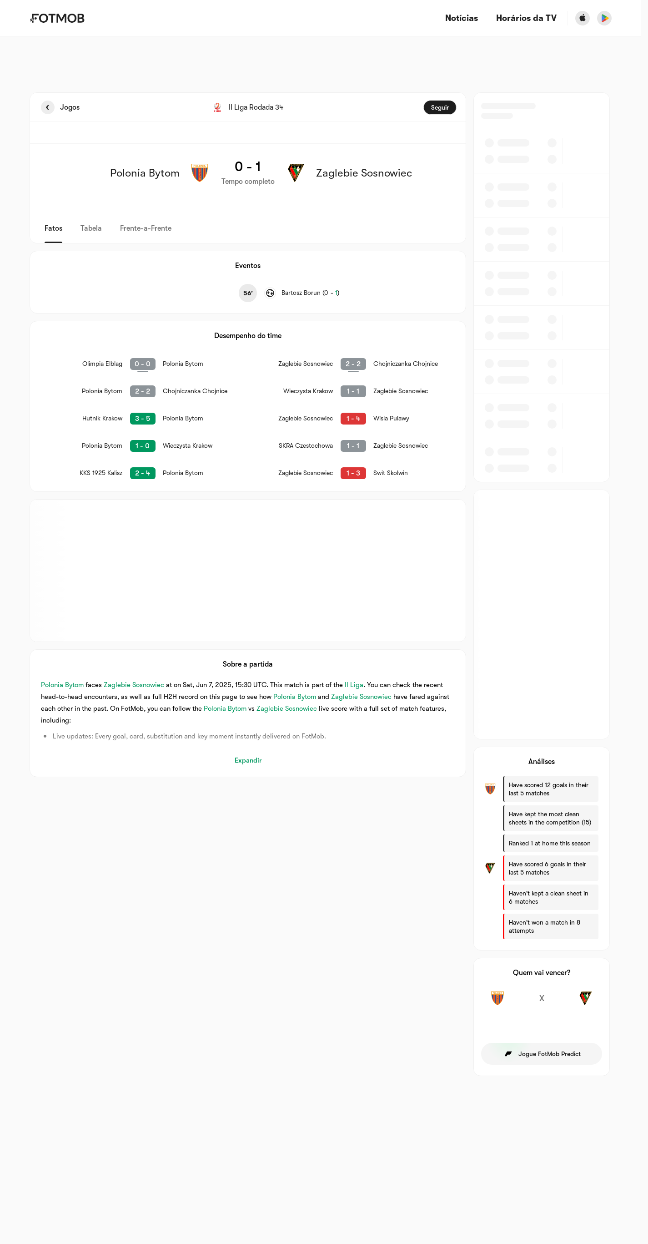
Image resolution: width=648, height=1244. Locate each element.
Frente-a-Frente (145, 228)
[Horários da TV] (526, 18)
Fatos (53, 228)
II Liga (354, 685)
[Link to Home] (57, 18)
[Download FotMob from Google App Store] (604, 18)
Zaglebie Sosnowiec (134, 685)
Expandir (248, 760)
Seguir (440, 107)
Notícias (461, 18)
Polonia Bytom (62, 685)
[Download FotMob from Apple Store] (582, 18)
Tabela (91, 228)
